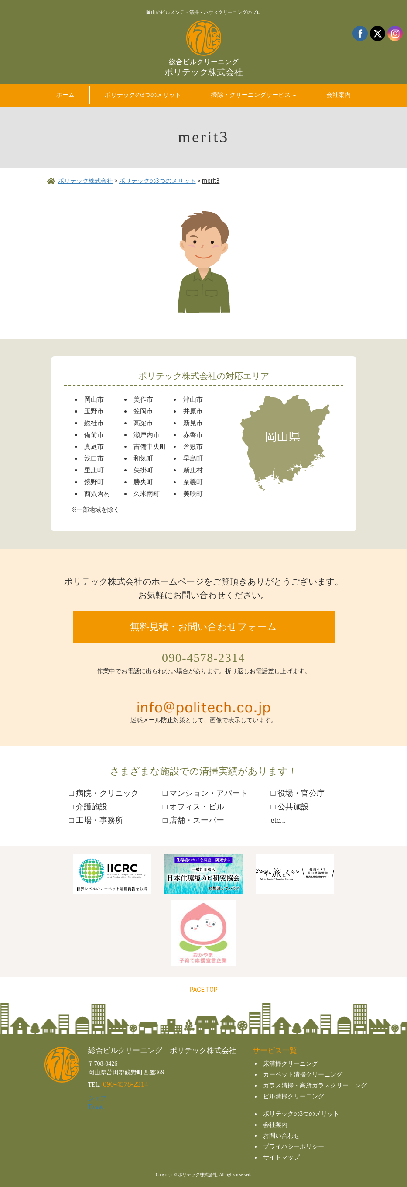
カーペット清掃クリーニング (302, 1074)
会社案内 (275, 1125)
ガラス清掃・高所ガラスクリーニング (315, 1085)
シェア (97, 1098)
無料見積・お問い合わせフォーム (203, 626)
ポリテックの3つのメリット (301, 1114)
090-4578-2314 (203, 657)
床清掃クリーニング (290, 1063)
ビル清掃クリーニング (293, 1096)
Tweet (95, 1107)
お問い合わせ (281, 1135)
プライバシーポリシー (293, 1146)
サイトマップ (281, 1157)
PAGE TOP (203, 989)
